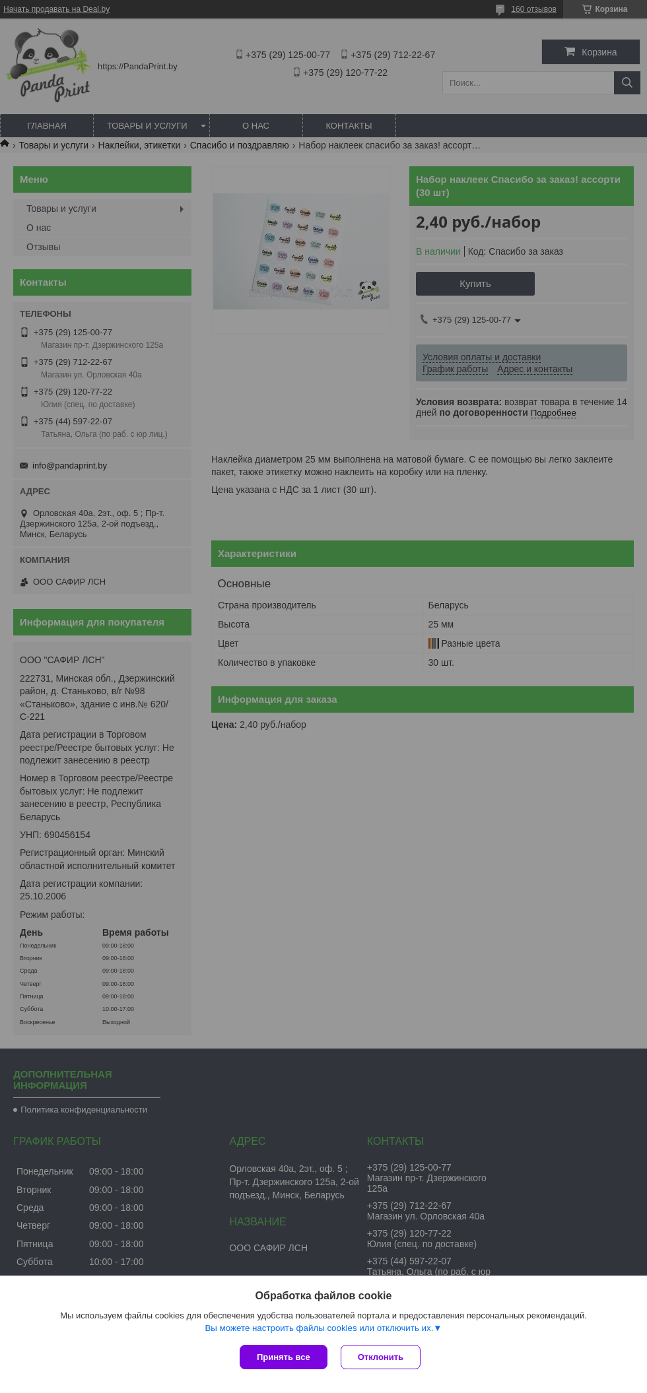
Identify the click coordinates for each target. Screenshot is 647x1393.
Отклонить (380, 1357)
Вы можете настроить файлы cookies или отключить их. (319, 1328)
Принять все (283, 1357)
